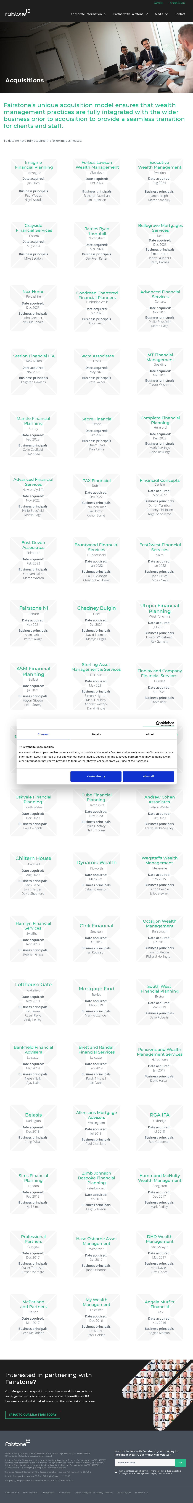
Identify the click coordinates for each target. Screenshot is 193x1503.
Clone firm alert (12, 1492)
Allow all (148, 776)
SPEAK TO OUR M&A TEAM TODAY (32, 1415)
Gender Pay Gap (124, 1492)
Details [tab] (96, 734)
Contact (180, 14)
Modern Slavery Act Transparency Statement (94, 1492)
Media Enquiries (30, 1492)
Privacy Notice (64, 1492)
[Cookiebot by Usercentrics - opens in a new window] (158, 724)
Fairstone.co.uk (177, 3)
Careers (158, 3)
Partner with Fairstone (128, 14)
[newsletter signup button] (180, 1463)
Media (159, 14)
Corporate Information (86, 14)
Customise (96, 776)
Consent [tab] (43, 734)
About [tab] (150, 734)
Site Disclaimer (47, 1492)
